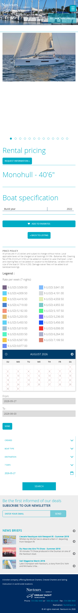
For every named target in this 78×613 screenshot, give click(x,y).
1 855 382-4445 (52, 600)
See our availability (62, 18)
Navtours (16, 8)
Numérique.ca (69, 605)
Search (39, 486)
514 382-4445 (37, 600)
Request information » (17, 160)
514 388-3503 (69, 600)
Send (7, 426)
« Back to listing (39, 235)
